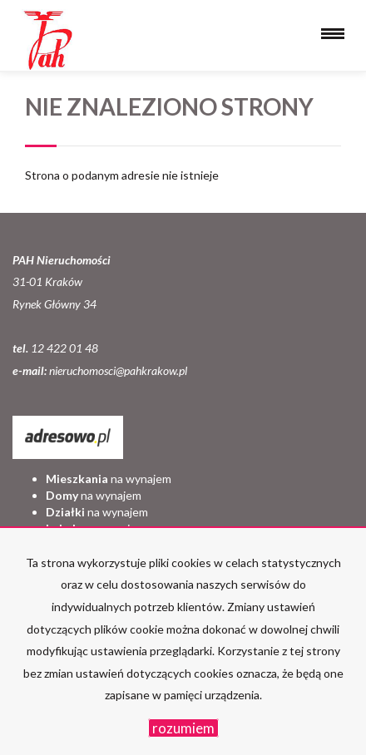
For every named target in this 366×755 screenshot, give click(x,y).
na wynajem (108, 478)
